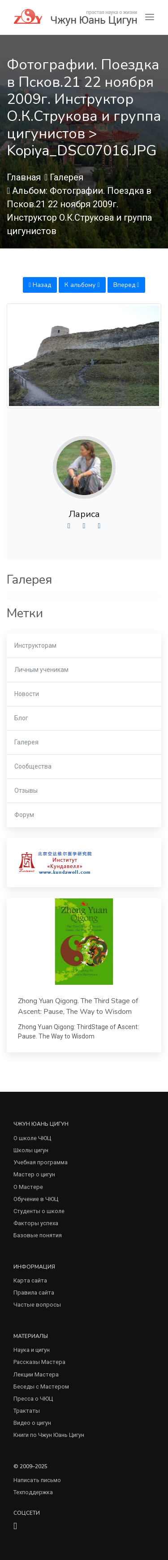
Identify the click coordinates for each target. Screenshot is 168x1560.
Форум (24, 814)
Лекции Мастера (36, 1374)
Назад (40, 285)
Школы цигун (30, 1150)
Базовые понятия (37, 1235)
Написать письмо (37, 1480)
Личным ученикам (41, 669)
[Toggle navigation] (149, 17)
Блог (21, 718)
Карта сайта (30, 1280)
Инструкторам (35, 645)
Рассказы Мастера (39, 1362)
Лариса (84, 514)
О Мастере (28, 1187)
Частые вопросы (37, 1304)
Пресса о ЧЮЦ (33, 1398)
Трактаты (26, 1410)
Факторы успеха (35, 1223)
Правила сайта (33, 1292)
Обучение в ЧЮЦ (35, 1199)
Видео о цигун (32, 1422)
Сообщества (33, 766)
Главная (24, 177)
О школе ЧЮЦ (32, 1138)
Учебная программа (40, 1162)
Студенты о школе (39, 1211)
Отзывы (26, 790)
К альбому (82, 285)
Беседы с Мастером (41, 1386)
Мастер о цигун (34, 1174)
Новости (26, 693)
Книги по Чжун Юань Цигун (48, 1435)
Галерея (66, 177)
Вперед (126, 285)
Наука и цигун (31, 1349)
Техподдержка (33, 1492)
